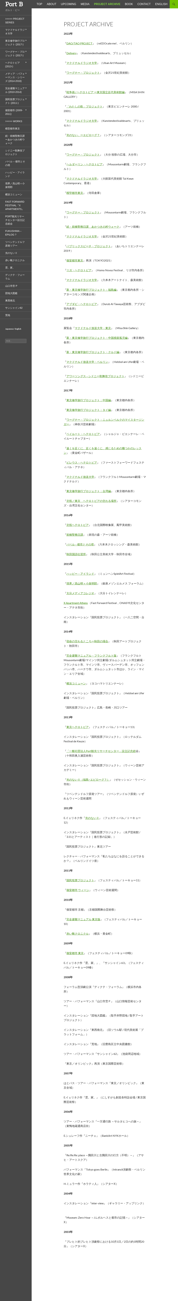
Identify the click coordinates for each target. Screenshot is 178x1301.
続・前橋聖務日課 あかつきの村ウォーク (92, 226)
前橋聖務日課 (74, 534)
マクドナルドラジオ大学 (81, 62)
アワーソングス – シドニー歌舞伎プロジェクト (95, 376)
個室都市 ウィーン (77, 890)
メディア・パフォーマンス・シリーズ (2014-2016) (15, 77)
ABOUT (51, 4)
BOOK (129, 4)
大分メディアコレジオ (80, 593)
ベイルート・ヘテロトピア (83, 434)
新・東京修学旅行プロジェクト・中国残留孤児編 (97, 337)
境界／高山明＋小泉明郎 (81, 583)
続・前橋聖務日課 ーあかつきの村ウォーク (15, 139)
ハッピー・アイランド (80, 573)
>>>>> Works (13, 121)
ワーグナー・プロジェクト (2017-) (15, 53)
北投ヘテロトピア (77, 524)
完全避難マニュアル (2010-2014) (15, 90)
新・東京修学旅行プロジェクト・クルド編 (92, 352)
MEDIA (85, 4)
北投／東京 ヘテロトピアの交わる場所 (91, 500)
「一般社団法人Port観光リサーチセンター (92, 751)
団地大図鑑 (11, 293)
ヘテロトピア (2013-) (12, 64)
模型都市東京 (74, 192)
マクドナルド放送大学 (80, 476)
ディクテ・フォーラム (15, 277)
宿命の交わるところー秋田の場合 (87, 641)
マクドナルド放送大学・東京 (93, 328)
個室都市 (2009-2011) (14, 112)
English (18, 329)
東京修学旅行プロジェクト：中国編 (88, 400)
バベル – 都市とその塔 (80, 544)
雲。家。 (10, 267)
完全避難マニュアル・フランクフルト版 (91, 655)
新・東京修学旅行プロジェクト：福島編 (91, 289)
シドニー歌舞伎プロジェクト (15, 152)
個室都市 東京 (75, 953)
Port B (14, 4)
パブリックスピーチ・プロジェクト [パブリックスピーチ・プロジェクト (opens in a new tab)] (88, 246)
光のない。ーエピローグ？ (83, 135)
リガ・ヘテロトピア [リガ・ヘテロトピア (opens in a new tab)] (78, 270)
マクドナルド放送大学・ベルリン (87, 361)
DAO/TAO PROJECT (79, 43)
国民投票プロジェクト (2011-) (15, 101)
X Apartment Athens (76, 603)
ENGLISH (161, 4)
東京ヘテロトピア (77, 727)
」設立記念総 (127, 751)
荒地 (7, 315)
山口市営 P (11, 285)
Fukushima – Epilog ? (13, 233)
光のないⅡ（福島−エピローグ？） (88, 779)
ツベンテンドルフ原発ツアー (15, 244)
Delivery (71, 53)
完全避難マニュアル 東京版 (83, 919)
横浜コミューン (76, 683)
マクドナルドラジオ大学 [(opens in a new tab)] (81, 236)
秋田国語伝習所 (76, 554)
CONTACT (144, 4)
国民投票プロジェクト (80, 880)
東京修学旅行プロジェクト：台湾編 (88, 491)
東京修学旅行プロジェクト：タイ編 (88, 409)
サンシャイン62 (14, 307)
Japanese (9, 329)
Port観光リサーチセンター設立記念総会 (15, 220)
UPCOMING (68, 4)
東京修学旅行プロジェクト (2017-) (15, 42)
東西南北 (10, 300)
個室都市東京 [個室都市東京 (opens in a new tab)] (74, 260)
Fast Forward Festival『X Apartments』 (14, 205)
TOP (39, 4)
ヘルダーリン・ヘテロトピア (84, 164)
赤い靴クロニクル (77, 933)
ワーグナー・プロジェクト (83, 72)
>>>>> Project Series (14, 20)
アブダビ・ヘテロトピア (81, 304)
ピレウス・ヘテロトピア (81, 462)
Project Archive (107, 4)
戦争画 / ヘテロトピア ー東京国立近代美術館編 (95, 92)
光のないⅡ (92, 817)
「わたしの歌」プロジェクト (84, 106)
